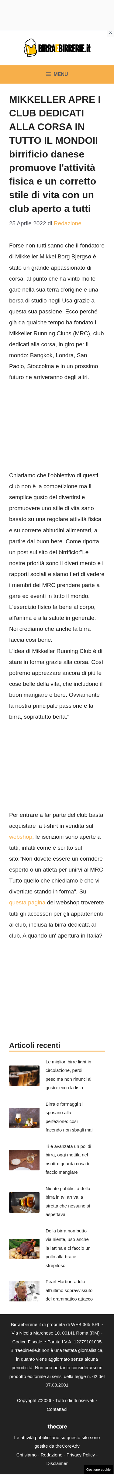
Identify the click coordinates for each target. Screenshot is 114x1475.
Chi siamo (26, 1454)
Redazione (52, 1454)
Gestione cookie (98, 1469)
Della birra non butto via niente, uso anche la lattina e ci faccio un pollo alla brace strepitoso (68, 1248)
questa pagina (27, 902)
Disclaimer (56, 1463)
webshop (20, 837)
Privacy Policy (81, 1454)
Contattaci (57, 1409)
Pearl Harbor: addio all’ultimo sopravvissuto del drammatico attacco (69, 1290)
